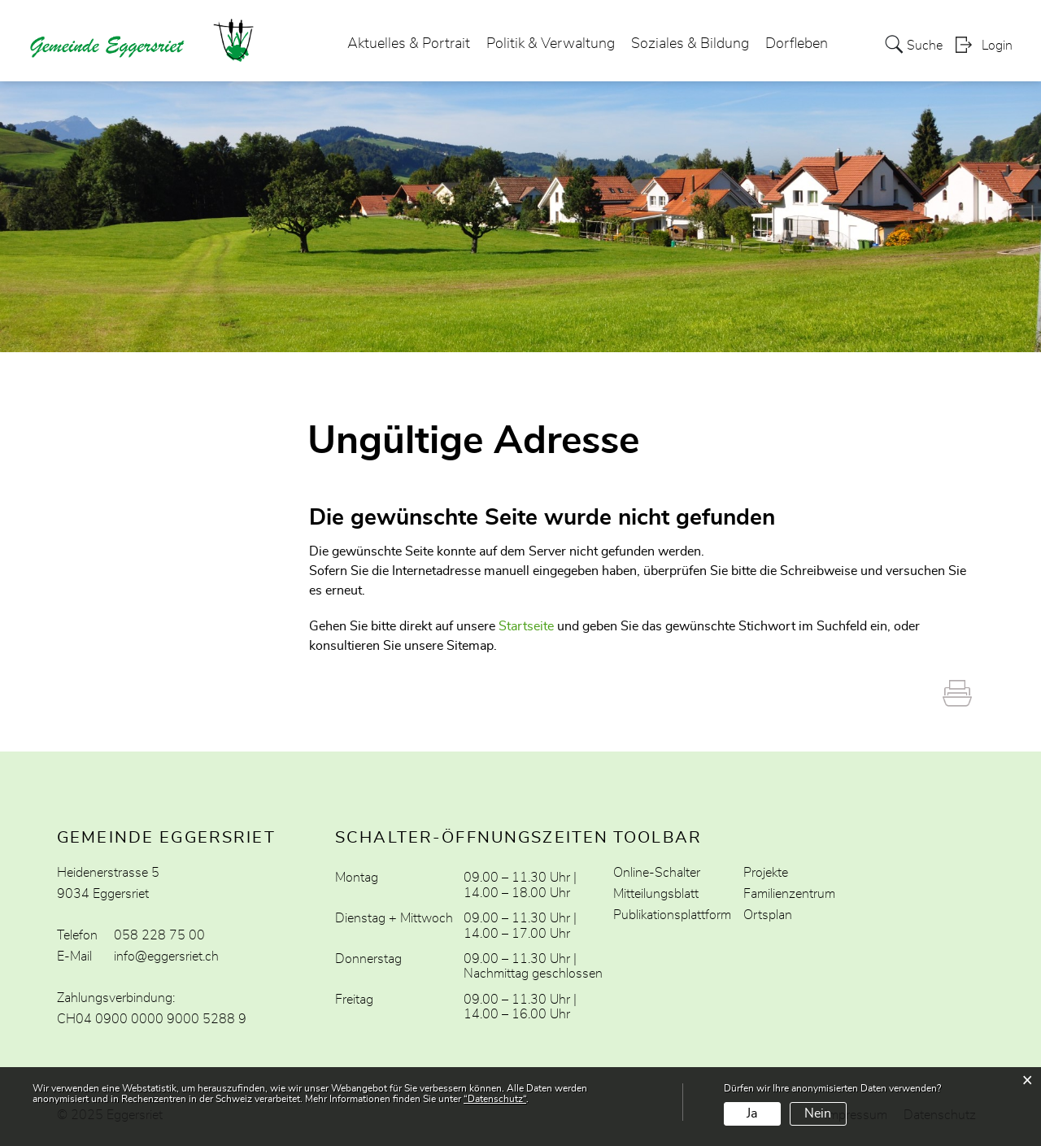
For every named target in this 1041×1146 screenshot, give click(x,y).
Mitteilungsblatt (656, 893)
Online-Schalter (656, 872)
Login (997, 45)
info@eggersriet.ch (166, 956)
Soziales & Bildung (690, 44)
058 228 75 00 (159, 935)
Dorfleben (796, 44)
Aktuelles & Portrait (408, 44)
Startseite (526, 626)
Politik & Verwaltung (550, 44)
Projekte (765, 872)
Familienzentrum (789, 893)
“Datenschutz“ (495, 1099)
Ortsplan (767, 915)
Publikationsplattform (672, 915)
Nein (817, 1113)
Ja (752, 1113)
